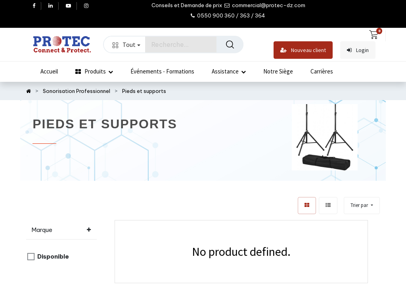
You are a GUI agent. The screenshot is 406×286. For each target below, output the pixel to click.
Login (358, 50)
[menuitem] (49, 71)
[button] (361, 205)
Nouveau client (303, 50)
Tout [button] (126, 44)
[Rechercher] (229, 44)
